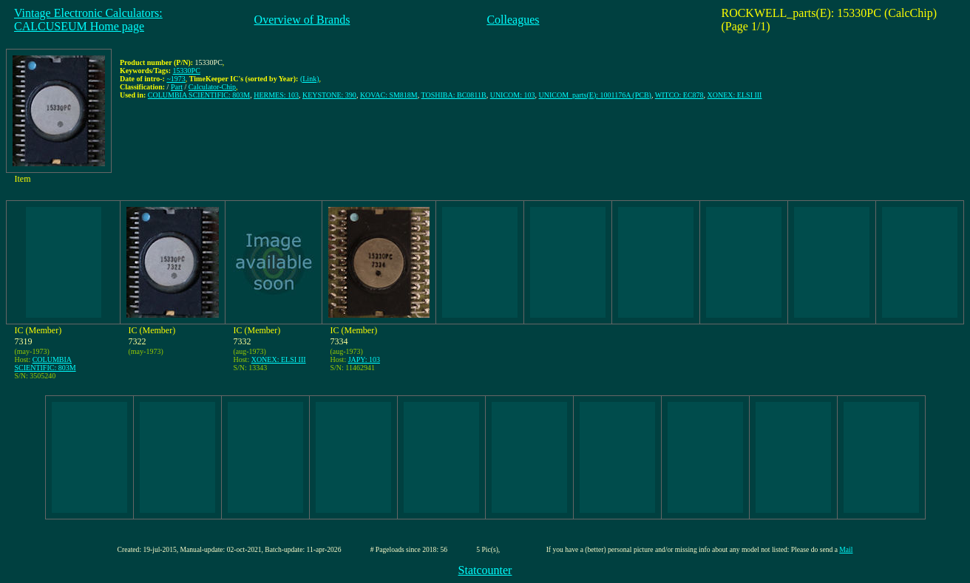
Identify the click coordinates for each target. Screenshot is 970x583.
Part (177, 87)
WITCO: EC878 (679, 95)
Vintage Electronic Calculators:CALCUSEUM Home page (88, 20)
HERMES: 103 (276, 95)
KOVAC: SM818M (389, 95)
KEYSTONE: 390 (329, 95)
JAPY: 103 (364, 359)
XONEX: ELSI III (735, 95)
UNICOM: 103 (512, 95)
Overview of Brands (302, 19)
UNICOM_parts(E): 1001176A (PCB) (595, 95)
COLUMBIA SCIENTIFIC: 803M (199, 95)
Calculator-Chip (212, 87)
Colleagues (512, 19)
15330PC (186, 71)
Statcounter (485, 570)
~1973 (175, 79)
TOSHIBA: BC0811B (453, 95)
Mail (845, 549)
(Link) (309, 79)
